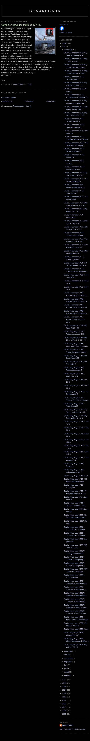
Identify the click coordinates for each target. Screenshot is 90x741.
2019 (64, 43)
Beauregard (45, 11)
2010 (64, 704)
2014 (64, 690)
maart (66, 672)
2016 (64, 683)
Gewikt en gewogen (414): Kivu (76, 476)
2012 (64, 697)
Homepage (29, 101)
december (68, 50)
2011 (64, 700)
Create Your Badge (66, 32)
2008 (64, 711)
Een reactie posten (8, 98)
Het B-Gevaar (64, 25)
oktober (67, 655)
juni (66, 668)
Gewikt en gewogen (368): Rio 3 (76, 629)
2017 (64, 680)
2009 (64, 707)
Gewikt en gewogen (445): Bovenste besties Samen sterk (74, 319)
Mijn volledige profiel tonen (73, 729)
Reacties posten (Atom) (22, 106)
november (68, 651)
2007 (64, 714)
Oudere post (51, 101)
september (68, 658)
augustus (68, 662)
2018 (64, 47)
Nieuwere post (6, 101)
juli (65, 665)
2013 (64, 693)
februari (67, 675)
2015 (64, 687)
